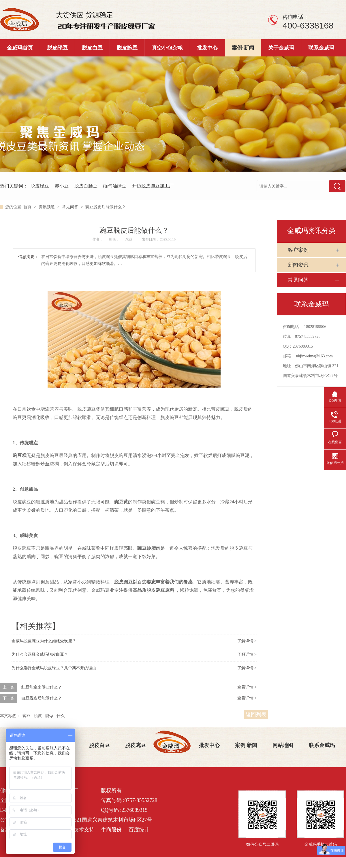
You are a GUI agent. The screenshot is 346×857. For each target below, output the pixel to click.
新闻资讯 (298, 265)
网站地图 (282, 745)
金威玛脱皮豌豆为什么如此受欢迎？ (44, 641)
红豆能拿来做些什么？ (41, 687)
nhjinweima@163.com (314, 356)
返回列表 (256, 714)
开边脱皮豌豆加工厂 (153, 185)
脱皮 (38, 716)
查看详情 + (247, 687)
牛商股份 (111, 830)
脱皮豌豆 (127, 48)
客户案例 (298, 250)
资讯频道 (47, 207)
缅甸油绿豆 (114, 185)
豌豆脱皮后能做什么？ (105, 207)
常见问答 (70, 207)
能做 (49, 716)
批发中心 (207, 48)
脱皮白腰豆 (85, 185)
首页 (28, 207)
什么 (61, 716)
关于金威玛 (281, 48)
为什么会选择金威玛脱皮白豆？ (40, 654)
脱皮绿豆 (57, 48)
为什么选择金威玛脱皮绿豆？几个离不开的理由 (54, 668)
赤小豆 (62, 185)
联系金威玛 (321, 48)
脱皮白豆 (92, 48)
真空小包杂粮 (167, 48)
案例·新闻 (243, 48)
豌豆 (26, 716)
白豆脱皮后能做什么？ (41, 698)
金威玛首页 (20, 48)
